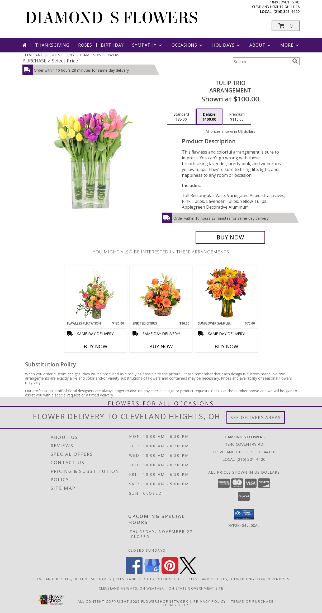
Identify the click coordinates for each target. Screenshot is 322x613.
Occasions (187, 45)
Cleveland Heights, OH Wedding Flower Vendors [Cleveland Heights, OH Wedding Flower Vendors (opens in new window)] (239, 579)
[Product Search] (261, 61)
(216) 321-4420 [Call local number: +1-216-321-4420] (286, 11)
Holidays (226, 45)
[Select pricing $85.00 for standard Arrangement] (181, 117)
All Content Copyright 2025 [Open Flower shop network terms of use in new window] (109, 601)
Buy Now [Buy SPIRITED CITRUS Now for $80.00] (161, 346)
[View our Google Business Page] (152, 572)
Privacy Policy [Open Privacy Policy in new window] (209, 601)
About (260, 45)
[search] (295, 61)
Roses (85, 45)
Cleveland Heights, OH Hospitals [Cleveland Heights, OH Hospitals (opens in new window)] (150, 579)
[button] (286, 26)
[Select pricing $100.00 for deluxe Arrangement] (209, 117)
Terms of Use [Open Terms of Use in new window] (177, 604)
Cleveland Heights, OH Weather (131, 588)
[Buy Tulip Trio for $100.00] (230, 237)
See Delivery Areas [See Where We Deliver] (255, 417)
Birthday (112, 45)
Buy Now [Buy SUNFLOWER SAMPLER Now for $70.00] (226, 346)
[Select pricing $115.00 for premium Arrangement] (237, 117)
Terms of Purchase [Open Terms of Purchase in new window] (252, 601)
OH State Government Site (196, 588)
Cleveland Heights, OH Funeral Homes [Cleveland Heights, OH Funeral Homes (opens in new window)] (71, 579)
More (290, 45)
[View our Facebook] (134, 572)
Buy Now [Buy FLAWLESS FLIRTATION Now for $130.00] (95, 346)
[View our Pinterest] (170, 572)
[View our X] (187, 572)
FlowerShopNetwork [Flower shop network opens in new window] (164, 601)
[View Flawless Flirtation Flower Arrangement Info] (96, 293)
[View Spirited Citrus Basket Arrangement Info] (161, 293)
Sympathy (147, 45)
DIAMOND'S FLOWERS (111, 18)
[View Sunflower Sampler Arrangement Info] (227, 293)
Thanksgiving (52, 45)
